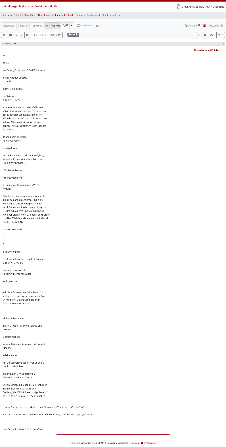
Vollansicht (85, 25)
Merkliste (192, 25)
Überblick (23, 25)
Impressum (149, 443)
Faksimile (36, 25)
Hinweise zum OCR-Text (207, 50)
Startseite (7, 15)
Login (214, 25)
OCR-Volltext (52, 25)
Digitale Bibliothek (25, 15)
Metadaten (9, 25)
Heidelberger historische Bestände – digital (30, 6)
